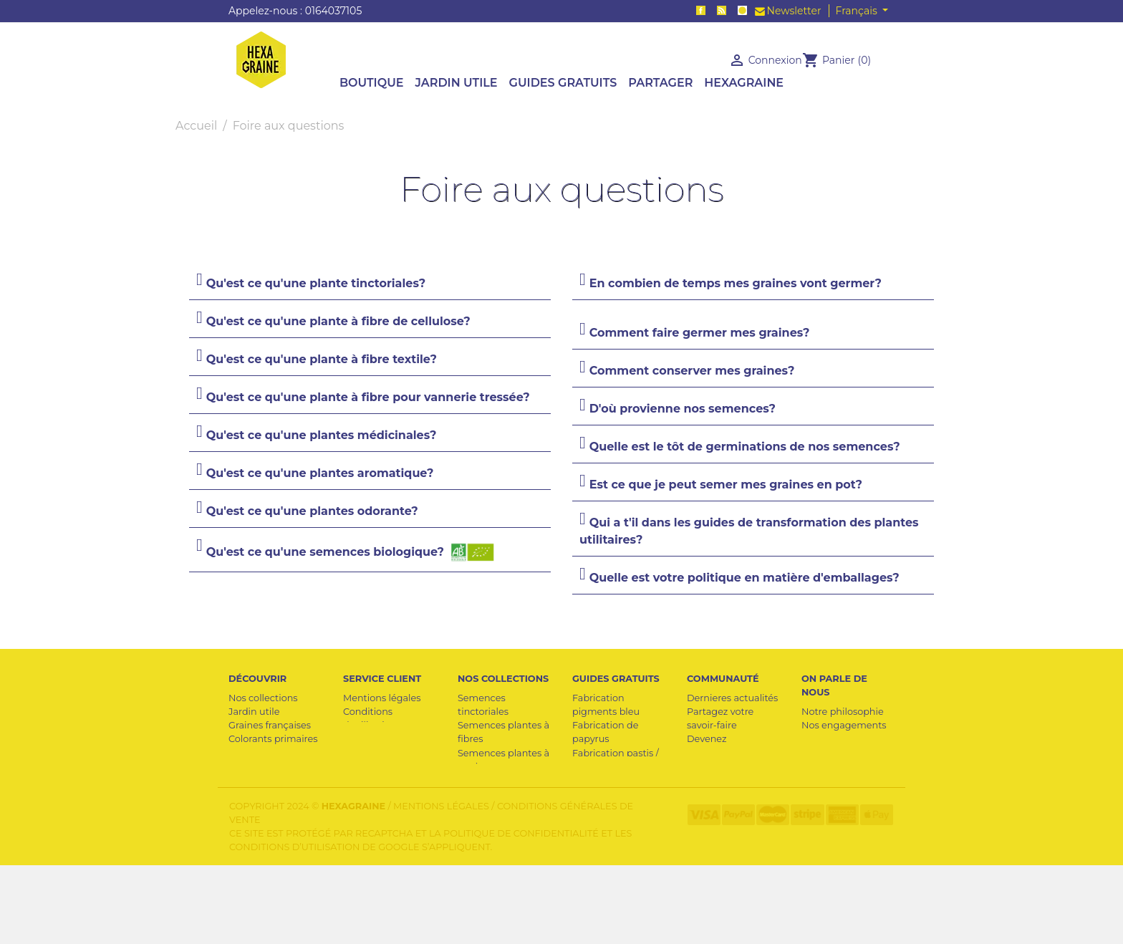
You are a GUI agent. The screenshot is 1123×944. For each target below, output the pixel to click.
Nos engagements (844, 725)
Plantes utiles (259, 766)
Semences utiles (266, 780)
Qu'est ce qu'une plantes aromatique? (320, 473)
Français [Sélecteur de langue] (858, 10)
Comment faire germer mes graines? (699, 332)
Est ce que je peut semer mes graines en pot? (725, 484)
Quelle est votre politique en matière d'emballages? (744, 577)
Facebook (700, 10)
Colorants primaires (273, 738)
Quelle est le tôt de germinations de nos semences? (744, 446)
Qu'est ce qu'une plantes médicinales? (321, 435)
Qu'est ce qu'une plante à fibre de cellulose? (338, 321)
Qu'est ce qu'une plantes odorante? (312, 511)
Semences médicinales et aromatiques (491, 821)
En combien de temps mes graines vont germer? (735, 283)
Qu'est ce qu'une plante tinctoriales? (315, 283)
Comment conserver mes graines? (692, 370)
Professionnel (374, 738)
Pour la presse (833, 738)
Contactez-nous (379, 753)
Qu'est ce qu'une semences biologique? (352, 552)
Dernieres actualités (732, 698)
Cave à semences (611, 807)
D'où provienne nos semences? (682, 408)
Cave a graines (261, 753)
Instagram (742, 10)
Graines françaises (269, 725)
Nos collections (263, 698)
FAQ (352, 766)
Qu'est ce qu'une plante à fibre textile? (321, 359)
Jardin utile (253, 711)
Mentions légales (381, 698)
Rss (721, 10)
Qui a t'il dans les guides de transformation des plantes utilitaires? (748, 531)
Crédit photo (716, 807)
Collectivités (714, 794)
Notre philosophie (842, 711)
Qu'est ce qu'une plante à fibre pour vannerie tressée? (368, 397)
